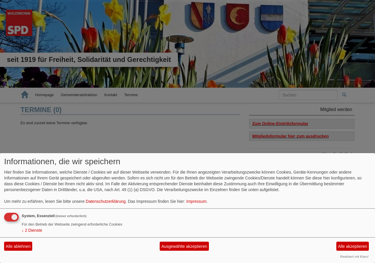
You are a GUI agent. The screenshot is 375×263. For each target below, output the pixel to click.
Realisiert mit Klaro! (354, 256)
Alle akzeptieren (352, 246)
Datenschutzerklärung (106, 201)
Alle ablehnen (18, 246)
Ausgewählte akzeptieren (184, 246)
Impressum (196, 201)
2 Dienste (32, 230)
